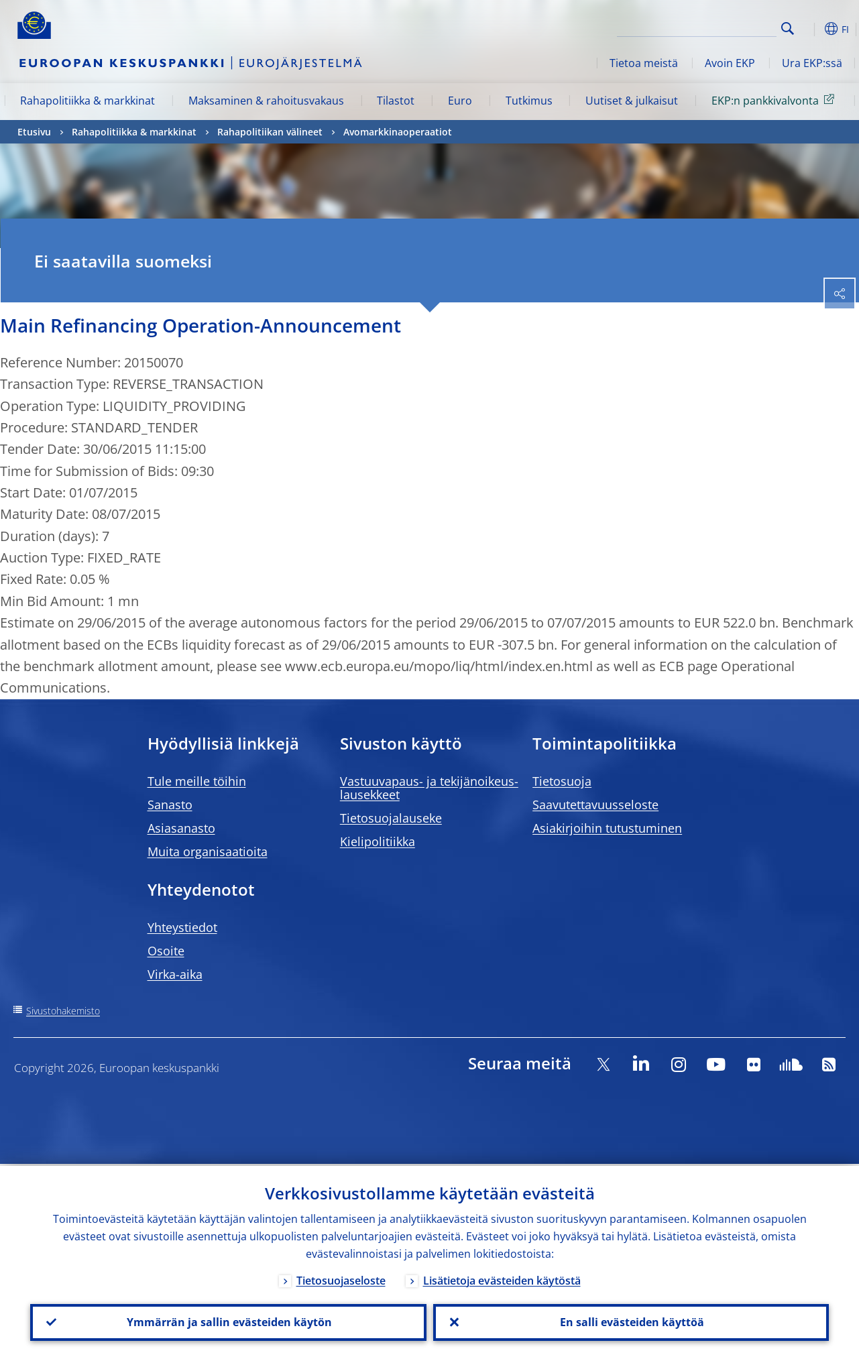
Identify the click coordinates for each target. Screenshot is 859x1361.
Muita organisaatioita (208, 851)
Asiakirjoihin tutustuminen (607, 828)
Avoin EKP (730, 63)
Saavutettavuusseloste (595, 804)
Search (788, 28)
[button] (809, 28)
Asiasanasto (181, 828)
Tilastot (395, 100)
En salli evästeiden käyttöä (631, 1321)
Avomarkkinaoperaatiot (397, 131)
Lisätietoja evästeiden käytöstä (502, 1278)
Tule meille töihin (197, 781)
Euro (460, 100)
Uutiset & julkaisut (631, 100)
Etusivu (34, 131)
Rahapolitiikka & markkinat (87, 100)
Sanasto (170, 804)
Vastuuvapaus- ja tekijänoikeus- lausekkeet (429, 788)
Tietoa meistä (644, 63)
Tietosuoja (561, 781)
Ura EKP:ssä (812, 63)
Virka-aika (175, 974)
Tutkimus (529, 100)
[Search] (709, 27)
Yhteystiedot (182, 927)
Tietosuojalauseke (391, 818)
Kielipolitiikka (377, 841)
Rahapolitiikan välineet (270, 131)
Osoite (166, 951)
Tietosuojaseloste (341, 1278)
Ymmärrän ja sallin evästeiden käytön (228, 1321)
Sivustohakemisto (63, 1010)
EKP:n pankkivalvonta (775, 100)
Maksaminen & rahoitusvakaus (266, 100)
